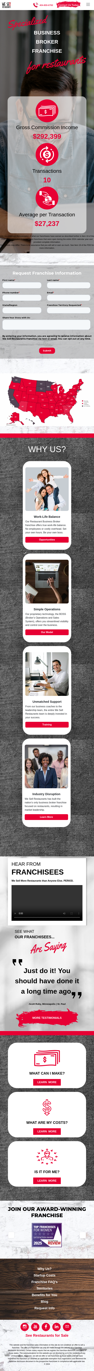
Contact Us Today (68, 5)
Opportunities (47, 539)
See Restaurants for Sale (47, 1335)
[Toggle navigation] (88, 4)
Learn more (47, 1082)
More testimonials (47, 1017)
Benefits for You (44, 1295)
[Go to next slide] (82, 1235)
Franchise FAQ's (44, 1282)
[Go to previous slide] (11, 1235)
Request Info (44, 1308)
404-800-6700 (46, 5)
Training (47, 724)
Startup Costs (44, 1275)
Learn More (46, 817)
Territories (44, 1288)
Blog (44, 1301)
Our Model (47, 632)
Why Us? (44, 1269)
